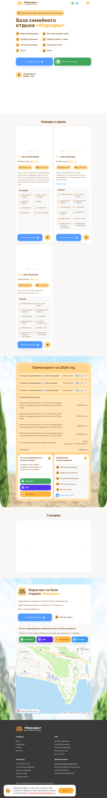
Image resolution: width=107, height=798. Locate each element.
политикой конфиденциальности (41, 793)
